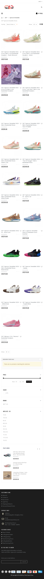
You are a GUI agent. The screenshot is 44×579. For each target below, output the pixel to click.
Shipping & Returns (7, 504)
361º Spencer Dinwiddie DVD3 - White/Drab (10, 303)
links (39, 1)
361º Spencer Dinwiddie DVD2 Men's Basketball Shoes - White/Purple (10, 196)
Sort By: (3, 24)
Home (2, 17)
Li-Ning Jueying (6, 536)
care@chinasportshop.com (12, 520)
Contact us (5, 497)
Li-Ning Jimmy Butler (8, 534)
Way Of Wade (6, 532)
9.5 (4, 429)
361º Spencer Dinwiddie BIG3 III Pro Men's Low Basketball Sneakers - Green (31, 53)
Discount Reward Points (8, 506)
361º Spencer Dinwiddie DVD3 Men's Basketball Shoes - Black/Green (10, 268)
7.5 (4, 417)
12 (3, 440)
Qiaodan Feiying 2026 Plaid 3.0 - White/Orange (19, 463)
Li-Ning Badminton (7, 541)
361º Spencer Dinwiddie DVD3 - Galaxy (31, 267)
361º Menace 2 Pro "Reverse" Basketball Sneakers (10, 337)
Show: (30, 24)
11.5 (4, 437)
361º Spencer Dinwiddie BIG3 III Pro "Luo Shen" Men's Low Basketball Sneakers (31, 89)
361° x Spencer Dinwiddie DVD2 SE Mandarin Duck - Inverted (30, 232)
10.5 (4, 432)
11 (3, 434)
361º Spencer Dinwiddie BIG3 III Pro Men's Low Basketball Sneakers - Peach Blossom (9, 53)
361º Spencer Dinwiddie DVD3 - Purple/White (31, 303)
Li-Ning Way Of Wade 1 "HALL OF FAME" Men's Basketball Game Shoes (20, 474)
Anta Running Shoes (8, 539)
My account (5, 499)
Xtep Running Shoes (8, 543)
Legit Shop (5, 502)
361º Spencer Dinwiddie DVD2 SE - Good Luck (10, 231)
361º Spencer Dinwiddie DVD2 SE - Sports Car (31, 195)
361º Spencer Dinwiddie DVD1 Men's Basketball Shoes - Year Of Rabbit (31, 125)
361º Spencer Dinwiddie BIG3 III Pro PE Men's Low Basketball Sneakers (9, 89)
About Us (4, 495)
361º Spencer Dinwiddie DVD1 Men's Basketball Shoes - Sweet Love (10, 160)
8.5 (4, 423)
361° (6, 17)
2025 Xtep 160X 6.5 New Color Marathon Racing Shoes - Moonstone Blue (19, 453)
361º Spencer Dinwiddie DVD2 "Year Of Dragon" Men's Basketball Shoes (31, 160)
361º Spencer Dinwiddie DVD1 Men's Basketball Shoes (10, 124)
